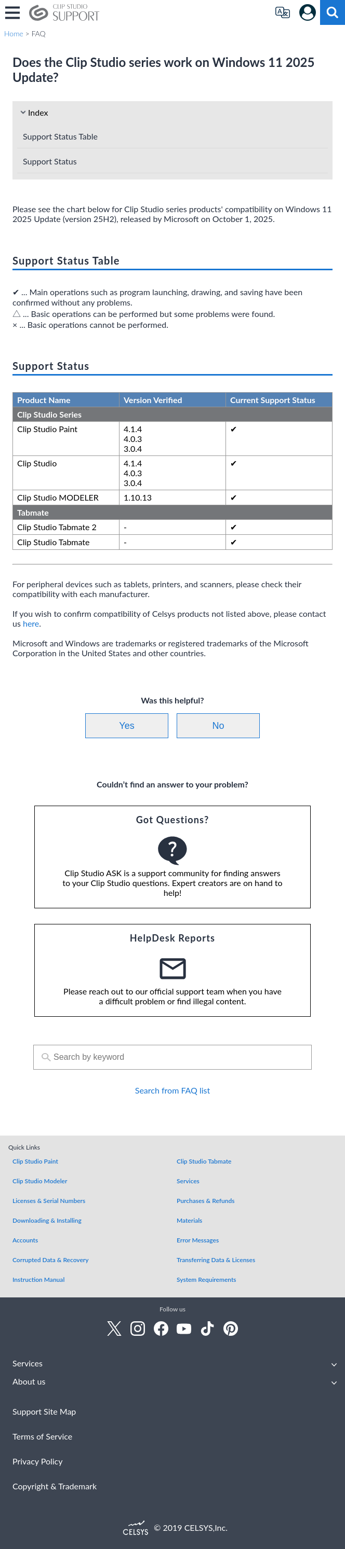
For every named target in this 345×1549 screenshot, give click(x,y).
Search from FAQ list (172, 1090)
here (31, 623)
